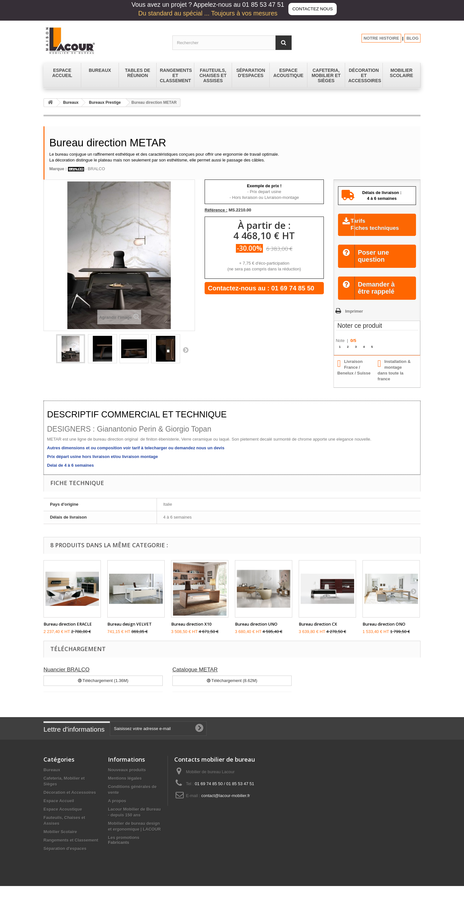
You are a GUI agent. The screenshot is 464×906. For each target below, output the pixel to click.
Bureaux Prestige (105, 102)
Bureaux (71, 102)
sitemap (116, 854)
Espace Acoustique (63, 817)
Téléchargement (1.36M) (103, 688)
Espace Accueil (59, 809)
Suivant (185, 349)
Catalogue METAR (195, 678)
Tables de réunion (61, 865)
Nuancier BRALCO (67, 678)
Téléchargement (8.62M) (232, 688)
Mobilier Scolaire (60, 840)
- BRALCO (86, 168)
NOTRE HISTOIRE (381, 38)
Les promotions (124, 845)
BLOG (412, 38)
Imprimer (354, 319)
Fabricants (118, 862)
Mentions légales (125, 786)
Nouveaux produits (127, 778)
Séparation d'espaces (65, 856)
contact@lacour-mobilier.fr (225, 804)
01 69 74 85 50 (292, 288)
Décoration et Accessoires (70, 800)
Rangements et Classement (71, 848)
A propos (117, 809)
